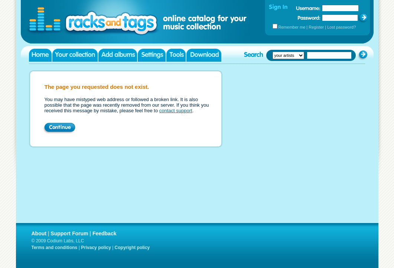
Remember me (292, 27)
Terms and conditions (55, 247)
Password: (309, 18)
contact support (175, 110)
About (39, 233)
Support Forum (69, 233)
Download (203, 55)
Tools (176, 55)
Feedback (104, 233)
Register (316, 27)
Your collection (75, 55)
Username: (308, 8)
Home (40, 55)
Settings (152, 55)
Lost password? (341, 27)
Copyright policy (132, 247)
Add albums (117, 55)
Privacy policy (96, 247)
